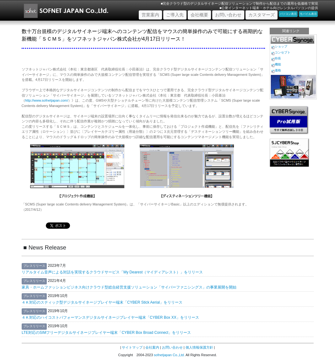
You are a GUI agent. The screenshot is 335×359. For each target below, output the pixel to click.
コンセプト (282, 52)
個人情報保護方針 (199, 347)
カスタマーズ (261, 14)
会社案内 (152, 347)
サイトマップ (132, 347)
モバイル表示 (308, 13)
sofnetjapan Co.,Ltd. (169, 355)
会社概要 (199, 14)
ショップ (281, 46)
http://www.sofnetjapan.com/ (46, 100)
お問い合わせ (228, 14)
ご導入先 (175, 14)
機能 (278, 64)
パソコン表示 (288, 13)
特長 (278, 58)
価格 (278, 70)
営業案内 (152, 14)
